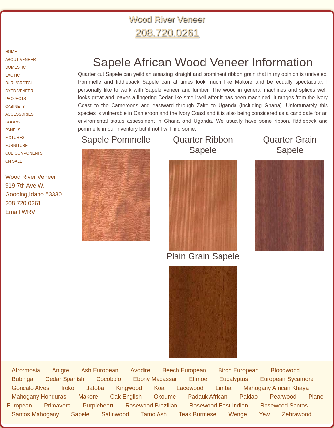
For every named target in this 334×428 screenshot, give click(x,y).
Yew (265, 414)
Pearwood (284, 396)
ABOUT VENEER (20, 59)
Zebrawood (296, 414)
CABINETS (15, 106)
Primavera (58, 405)
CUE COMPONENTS (24, 153)
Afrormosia (27, 370)
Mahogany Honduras (40, 396)
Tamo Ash (154, 414)
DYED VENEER (19, 91)
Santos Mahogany (36, 414)
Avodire (141, 370)
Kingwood (130, 388)
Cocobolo (109, 379)
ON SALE (13, 161)
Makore (88, 396)
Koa (160, 388)
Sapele (81, 414)
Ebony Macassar (155, 379)
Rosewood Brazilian (152, 405)
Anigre (61, 370)
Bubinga (23, 379)
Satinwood (115, 414)
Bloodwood (285, 370)
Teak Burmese (198, 414)
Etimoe (199, 379)
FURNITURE (16, 145)
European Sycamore (286, 379)
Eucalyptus (234, 379)
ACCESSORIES (19, 114)
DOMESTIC (15, 67)
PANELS (12, 130)
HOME (11, 52)
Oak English (126, 396)
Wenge (238, 414)
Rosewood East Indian (219, 405)
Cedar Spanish (65, 379)
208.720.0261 (167, 32)
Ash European (100, 370)
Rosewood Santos (284, 405)
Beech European (185, 370)
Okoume (165, 396)
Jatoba (96, 388)
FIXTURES (14, 138)
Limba (224, 388)
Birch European (239, 370)
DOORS (12, 122)
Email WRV (20, 212)
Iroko (68, 388)
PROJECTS (15, 98)
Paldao (249, 396)
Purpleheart (99, 405)
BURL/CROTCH (19, 83)
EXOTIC (12, 75)
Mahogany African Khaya (276, 388)
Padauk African (208, 396)
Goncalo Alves (31, 388)
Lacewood (190, 388)
